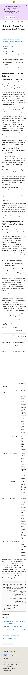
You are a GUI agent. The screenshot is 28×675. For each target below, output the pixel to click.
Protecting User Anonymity (9, 638)
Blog (4, 664)
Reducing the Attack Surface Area (10, 635)
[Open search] (21, 2)
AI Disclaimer (6, 662)
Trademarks (13, 668)
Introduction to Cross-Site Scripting (11, 39)
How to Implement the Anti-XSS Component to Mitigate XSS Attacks (14, 45)
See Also (5, 48)
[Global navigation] (1, 2)
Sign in (25, 2)
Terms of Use (6, 668)
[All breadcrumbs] (3, 22)
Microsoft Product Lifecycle (11, 9)
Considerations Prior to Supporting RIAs (12, 626)
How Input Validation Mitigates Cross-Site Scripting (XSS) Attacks (12, 42)
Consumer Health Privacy (9, 666)
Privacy (16, 664)
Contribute (10, 664)
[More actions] (25, 22)
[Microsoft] (14, 2)
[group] (14, 351)
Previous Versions (15, 662)
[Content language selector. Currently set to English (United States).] (10, 651)
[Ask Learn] (22, 22)
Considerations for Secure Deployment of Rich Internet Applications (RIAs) (11, 21)
